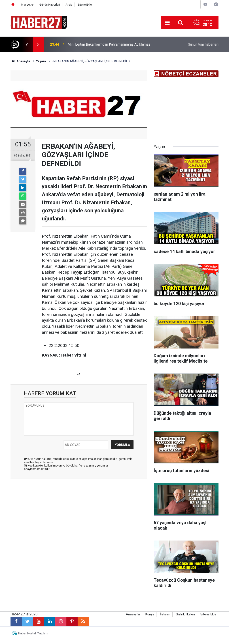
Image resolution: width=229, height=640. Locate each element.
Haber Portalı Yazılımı (33, 633)
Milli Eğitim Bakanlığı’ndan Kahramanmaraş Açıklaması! (110, 44)
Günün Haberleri (49, 4)
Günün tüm (203, 44)
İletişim (165, 614)
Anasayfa (133, 614)
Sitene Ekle (85, 4)
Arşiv (69, 4)
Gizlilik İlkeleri (185, 614)
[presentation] (26, 44)
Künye (149, 614)
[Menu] (167, 23)
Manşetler (27, 4)
